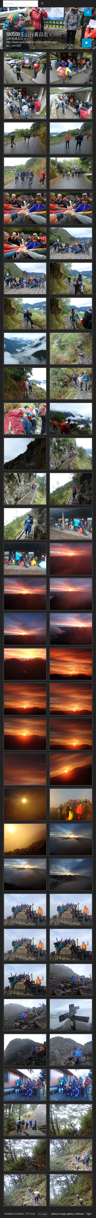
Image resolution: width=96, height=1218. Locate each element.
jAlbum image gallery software (67, 1213)
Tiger (88, 1213)
